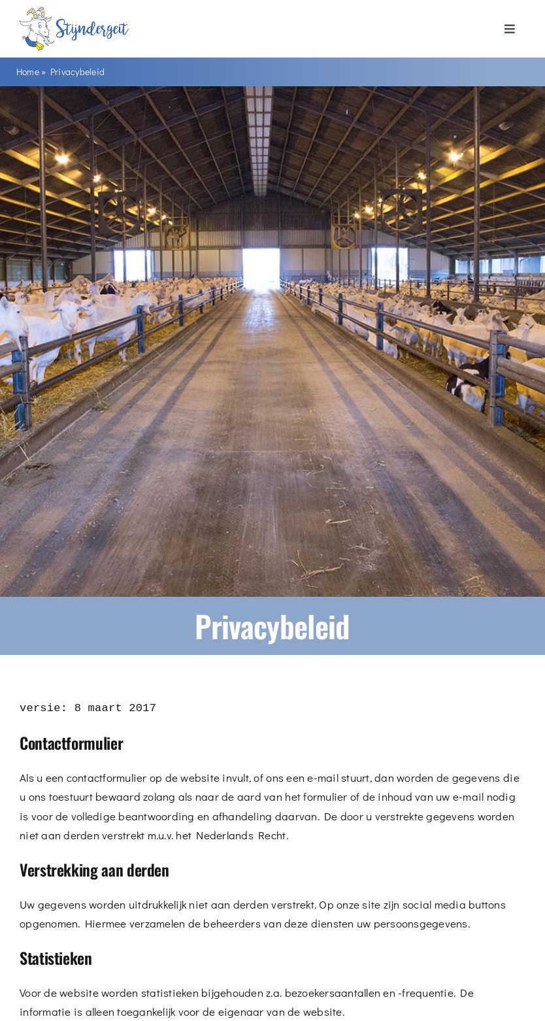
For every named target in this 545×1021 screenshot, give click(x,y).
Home (27, 71)
